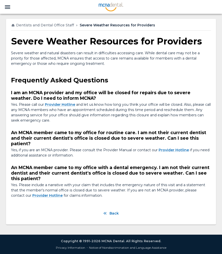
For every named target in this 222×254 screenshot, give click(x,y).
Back (111, 213)
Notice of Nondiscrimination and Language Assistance (127, 247)
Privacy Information (70, 247)
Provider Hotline (60, 104)
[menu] (7, 7)
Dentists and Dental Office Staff (42, 25)
